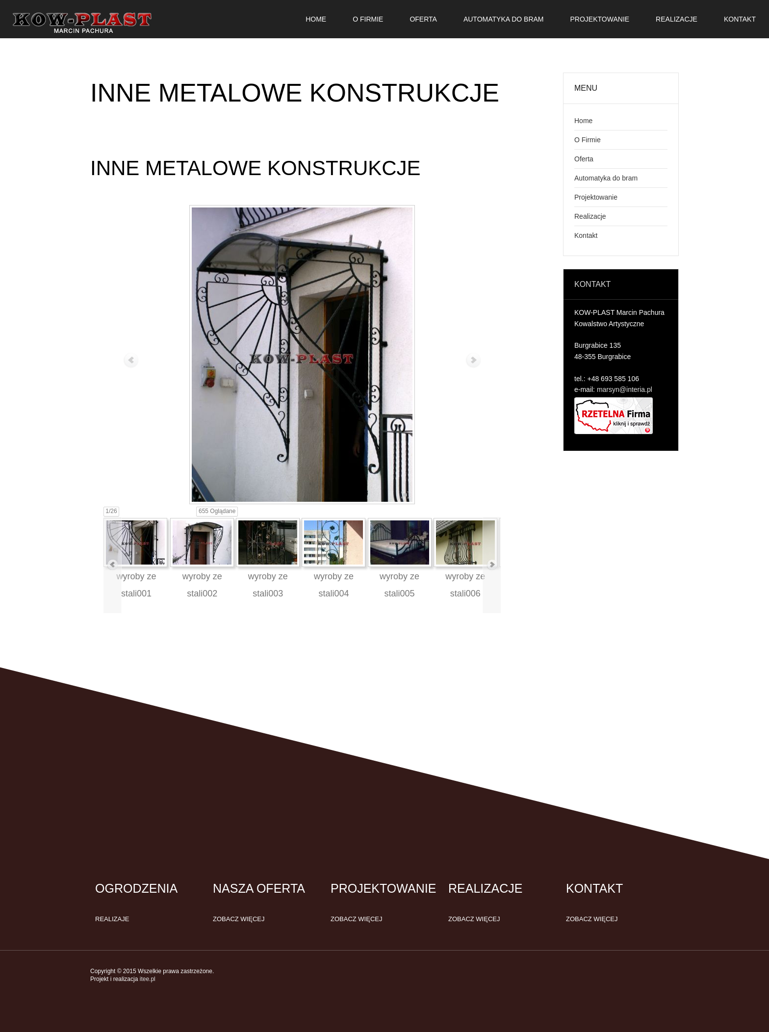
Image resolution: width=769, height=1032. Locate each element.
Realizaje (112, 919)
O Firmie (587, 140)
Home (583, 121)
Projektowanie (595, 197)
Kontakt (585, 235)
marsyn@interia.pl (624, 389)
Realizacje (590, 216)
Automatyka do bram (606, 178)
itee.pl (147, 979)
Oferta (583, 159)
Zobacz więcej (238, 919)
